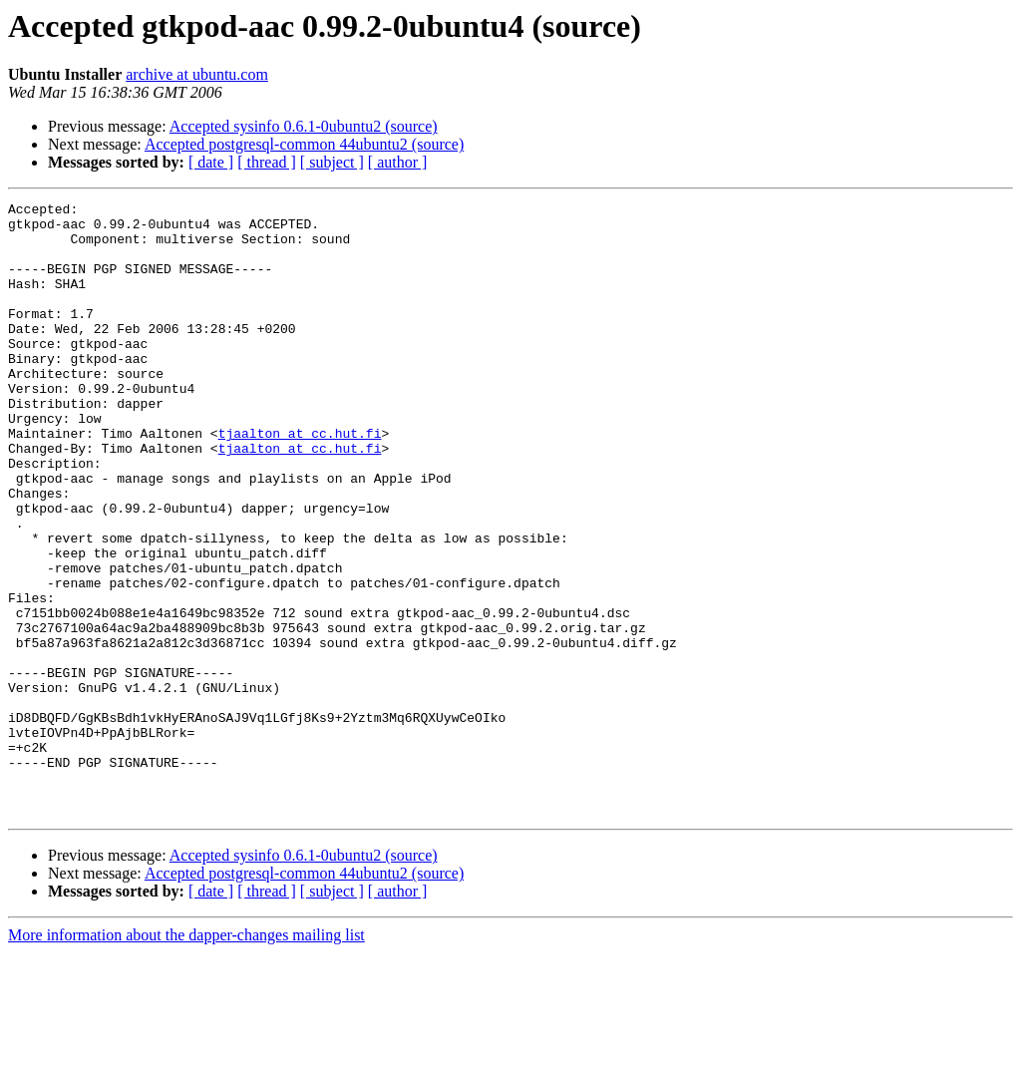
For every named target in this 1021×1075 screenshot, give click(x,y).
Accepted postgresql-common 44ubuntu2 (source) (304, 144)
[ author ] (398, 162)
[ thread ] (266, 162)
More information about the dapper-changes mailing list (186, 1057)
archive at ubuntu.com (197, 74)
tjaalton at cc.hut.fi (300, 481)
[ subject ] (332, 162)
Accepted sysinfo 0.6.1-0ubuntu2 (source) (304, 126)
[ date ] (210, 162)
